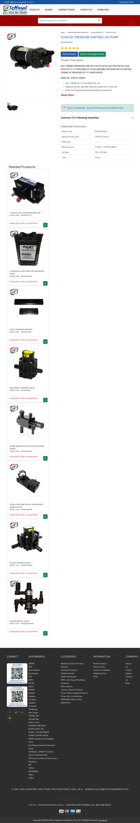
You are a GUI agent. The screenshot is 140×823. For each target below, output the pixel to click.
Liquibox (32, 696)
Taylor (31, 778)
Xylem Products (97, 32)
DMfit (30, 680)
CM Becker (33, 709)
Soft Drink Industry (69, 670)
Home (63, 32)
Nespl (30, 686)
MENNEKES (33, 771)
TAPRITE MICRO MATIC (38, 735)
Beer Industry (66, 686)
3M (29, 765)
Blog (128, 683)
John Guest (33, 712)
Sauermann (33, 673)
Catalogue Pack (126, 2)
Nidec (30, 774)
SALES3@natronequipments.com (18, 2)
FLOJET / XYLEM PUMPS (38, 732)
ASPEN (31, 663)
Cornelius (32, 706)
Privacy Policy (99, 667)
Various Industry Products (78, 32)
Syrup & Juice (111, 32)
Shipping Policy (99, 673)
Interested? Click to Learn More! (23, 223)
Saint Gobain (34, 670)
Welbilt (31, 689)
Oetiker (31, 693)
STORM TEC (33, 716)
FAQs (95, 676)
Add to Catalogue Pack (92, 54)
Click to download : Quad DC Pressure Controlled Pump (93, 108)
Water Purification (69, 676)
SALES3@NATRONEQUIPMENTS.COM (111, 789)
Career (129, 670)
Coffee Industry (67, 673)
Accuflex (32, 699)
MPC (30, 667)
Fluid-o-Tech (33, 722)
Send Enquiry (69, 54)
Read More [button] (67, 95)
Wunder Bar (33, 719)
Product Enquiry (100, 663)
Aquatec (32, 703)
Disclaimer (103, 820)
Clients (129, 673)
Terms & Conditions (101, 670)
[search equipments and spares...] (67, 20)
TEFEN (31, 768)
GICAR (31, 683)
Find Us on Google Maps (70, 798)
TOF (30, 676)
